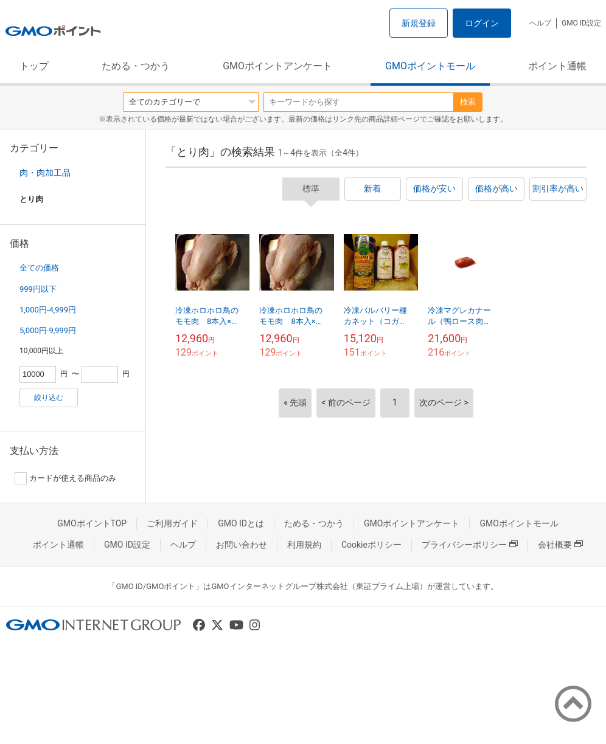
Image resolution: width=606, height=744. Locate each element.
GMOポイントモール (430, 66)
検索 (468, 101)
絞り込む (48, 397)
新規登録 (419, 23)
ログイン (482, 23)
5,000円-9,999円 (47, 330)
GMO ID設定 (581, 23)
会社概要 (560, 544)
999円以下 (38, 289)
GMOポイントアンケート (277, 66)
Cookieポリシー (371, 544)
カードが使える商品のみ (65, 478)
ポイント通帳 (557, 66)
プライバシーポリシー (470, 544)
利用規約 (304, 544)
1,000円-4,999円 (47, 309)
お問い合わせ (241, 544)
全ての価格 (39, 267)
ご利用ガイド (172, 523)
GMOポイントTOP (92, 523)
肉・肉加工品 (45, 172)
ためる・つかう (136, 66)
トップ (34, 66)
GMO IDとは (241, 523)
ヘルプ (540, 23)
